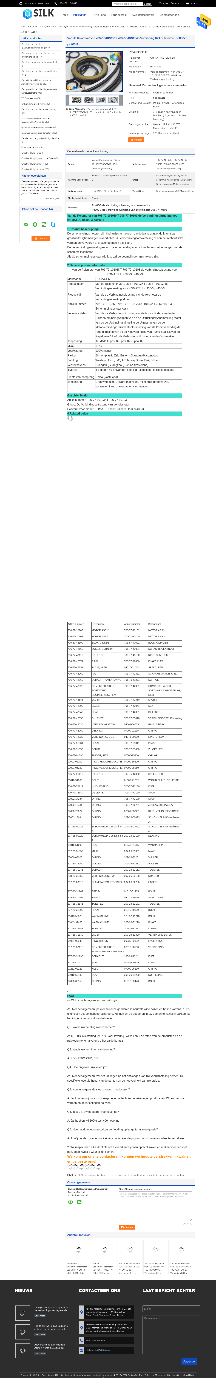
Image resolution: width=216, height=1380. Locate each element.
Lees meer (40, 1315)
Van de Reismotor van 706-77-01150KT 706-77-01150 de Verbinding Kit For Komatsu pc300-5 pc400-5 (129, 1271)
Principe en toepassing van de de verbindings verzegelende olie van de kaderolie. (51, 1308)
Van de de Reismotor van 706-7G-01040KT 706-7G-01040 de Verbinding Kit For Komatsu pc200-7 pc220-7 (180, 1271)
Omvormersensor (29, 147)
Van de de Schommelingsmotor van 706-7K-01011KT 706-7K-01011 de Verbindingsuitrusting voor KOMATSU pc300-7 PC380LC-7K (78, 1273)
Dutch (193, 3)
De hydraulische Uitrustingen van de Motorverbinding (66, 26)
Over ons (100, 14)
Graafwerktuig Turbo (31, 153)
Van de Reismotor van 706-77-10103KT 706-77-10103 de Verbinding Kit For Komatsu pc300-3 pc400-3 (95, 112)
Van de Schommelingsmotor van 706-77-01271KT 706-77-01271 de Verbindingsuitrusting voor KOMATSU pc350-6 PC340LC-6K (104, 1273)
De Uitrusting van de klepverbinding (38, 109)
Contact (138, 139)
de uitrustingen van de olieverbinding (126, 1175)
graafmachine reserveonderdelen (37, 127)
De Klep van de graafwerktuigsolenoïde (40, 138)
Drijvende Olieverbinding (33, 103)
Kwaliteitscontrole (143, 14)
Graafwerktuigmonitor (31, 163)
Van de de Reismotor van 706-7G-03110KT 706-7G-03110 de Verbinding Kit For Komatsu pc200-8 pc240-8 (154, 1271)
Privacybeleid (27, 1375)
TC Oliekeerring (29, 98)
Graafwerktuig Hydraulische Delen (38, 158)
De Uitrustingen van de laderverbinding (40, 62)
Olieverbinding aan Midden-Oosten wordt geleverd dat (50, 1346)
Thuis (64, 14)
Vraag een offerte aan (169, 3)
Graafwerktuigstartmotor (32, 169)
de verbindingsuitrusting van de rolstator (165, 1175)
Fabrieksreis (119, 14)
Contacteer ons (169, 14)
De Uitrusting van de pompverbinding (39, 71)
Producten (79, 14)
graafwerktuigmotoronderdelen (36, 133)
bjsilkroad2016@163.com (37, 3)
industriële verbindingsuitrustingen (90, 1175)
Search (147, 3)
